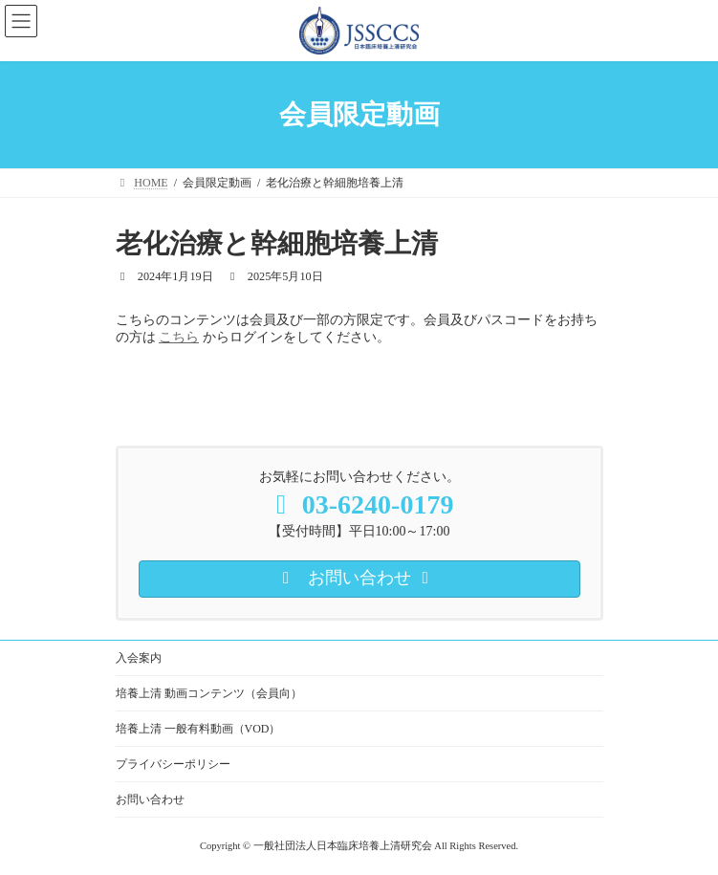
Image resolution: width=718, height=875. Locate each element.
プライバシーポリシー (173, 764)
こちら (179, 337)
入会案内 (139, 658)
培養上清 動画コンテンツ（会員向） (209, 693)
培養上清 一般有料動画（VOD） (198, 728)
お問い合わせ (150, 799)
